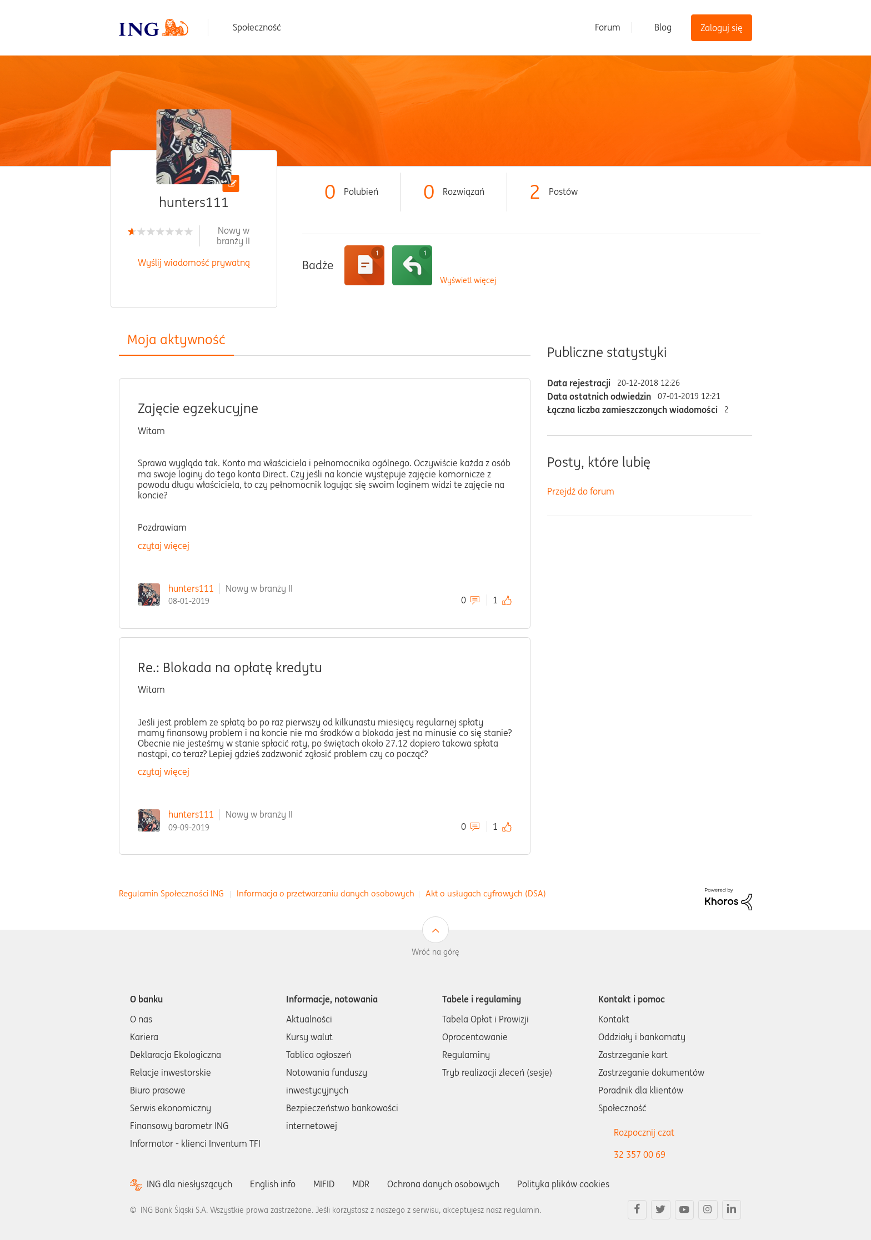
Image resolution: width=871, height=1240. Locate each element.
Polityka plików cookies (563, 1183)
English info (273, 1183)
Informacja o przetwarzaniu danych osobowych (325, 893)
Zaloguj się (721, 27)
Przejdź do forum (580, 491)
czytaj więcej (163, 545)
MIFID (323, 1183)
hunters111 (191, 588)
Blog (663, 27)
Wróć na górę (435, 952)
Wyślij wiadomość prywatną (194, 262)
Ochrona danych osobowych (443, 1183)
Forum (607, 27)
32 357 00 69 (639, 1154)
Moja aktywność (176, 339)
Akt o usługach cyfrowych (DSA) (486, 893)
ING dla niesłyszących (189, 1184)
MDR (360, 1183)
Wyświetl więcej (468, 280)
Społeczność (257, 27)
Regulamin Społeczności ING (171, 893)
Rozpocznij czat (644, 1132)
